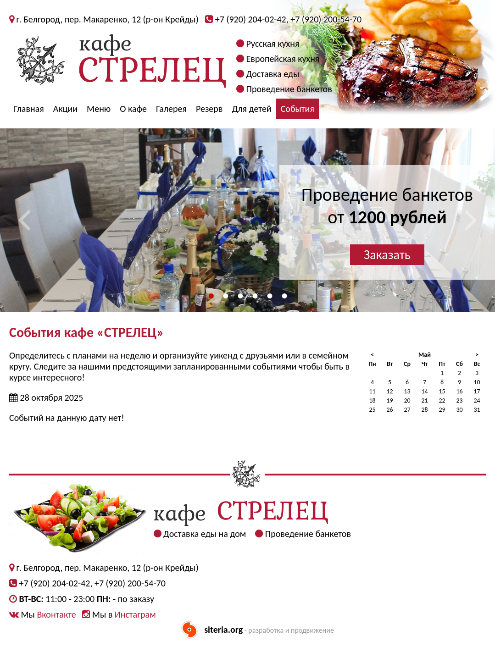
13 (407, 391)
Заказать (387, 255)
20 (407, 400)
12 (389, 391)
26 (389, 410)
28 (424, 410)
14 (424, 391)
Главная (29, 108)
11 (372, 391)
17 (476, 391)
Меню (99, 108)
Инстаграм (135, 614)
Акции (65, 108)
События (297, 108)
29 (442, 410)
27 (407, 410)
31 (476, 410)
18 (372, 400)
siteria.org (223, 629)
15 (442, 391)
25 (372, 410)
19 (389, 400)
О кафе (133, 108)
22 (442, 400)
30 (459, 410)
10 (476, 382)
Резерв (209, 108)
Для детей (251, 108)
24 (476, 400)
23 (459, 400)
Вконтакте (56, 614)
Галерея (171, 108)
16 (459, 391)
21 (424, 400)
